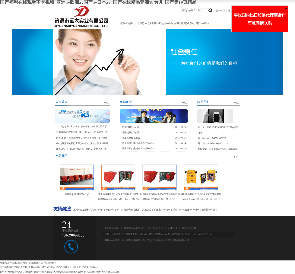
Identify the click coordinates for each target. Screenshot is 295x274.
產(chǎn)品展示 (155, 228)
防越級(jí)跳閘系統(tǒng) (77, 194)
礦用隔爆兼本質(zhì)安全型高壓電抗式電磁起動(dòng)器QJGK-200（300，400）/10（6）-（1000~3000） (118, 199)
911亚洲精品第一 (33, 271)
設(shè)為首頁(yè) (224, 10)
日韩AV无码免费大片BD (12, 271)
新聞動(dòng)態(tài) (133, 228)
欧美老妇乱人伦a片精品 (54, 271)
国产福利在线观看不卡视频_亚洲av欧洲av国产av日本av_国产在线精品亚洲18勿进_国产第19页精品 (49, 267)
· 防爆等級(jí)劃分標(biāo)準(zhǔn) (137, 143)
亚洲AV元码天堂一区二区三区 (104, 271)
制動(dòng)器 (112, 209)
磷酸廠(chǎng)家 (162, 209)
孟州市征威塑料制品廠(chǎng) (88, 209)
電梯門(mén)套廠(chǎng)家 (186, 209)
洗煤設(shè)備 (208, 209)
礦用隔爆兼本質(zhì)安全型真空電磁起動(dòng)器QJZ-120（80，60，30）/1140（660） (201, 199)
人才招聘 (172, 228)
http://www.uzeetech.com (225, 149)
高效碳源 (146, 209)
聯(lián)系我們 (189, 228)
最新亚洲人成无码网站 (77, 271)
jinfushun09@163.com (217, 143)
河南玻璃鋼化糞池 (130, 209)
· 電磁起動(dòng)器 (130, 127)
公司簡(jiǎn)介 (112, 228)
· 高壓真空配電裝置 (130, 137)
